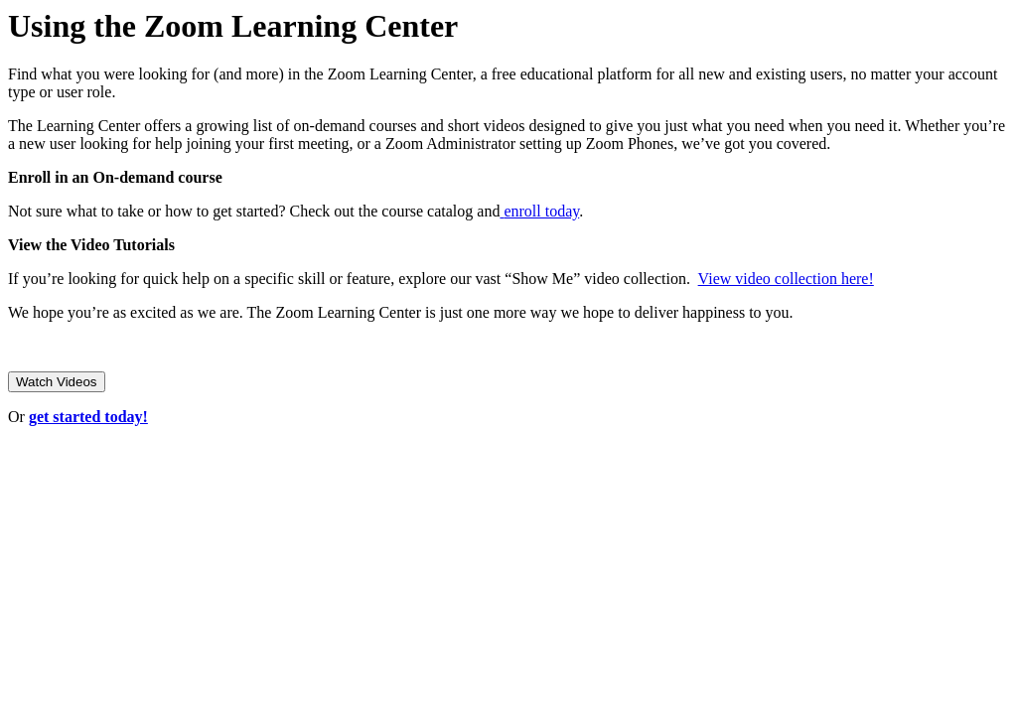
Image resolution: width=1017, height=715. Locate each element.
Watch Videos (56, 381)
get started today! (88, 416)
